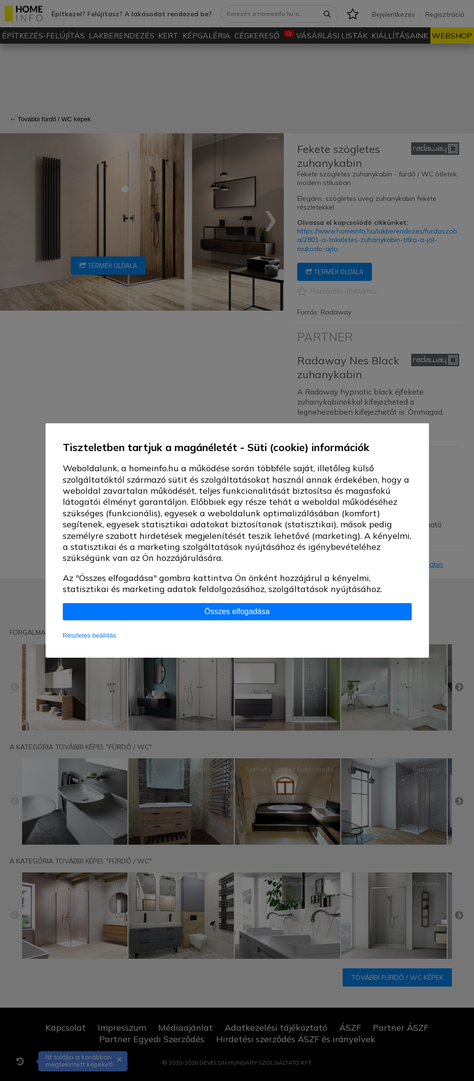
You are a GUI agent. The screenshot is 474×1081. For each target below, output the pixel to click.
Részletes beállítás (89, 635)
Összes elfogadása (236, 611)
